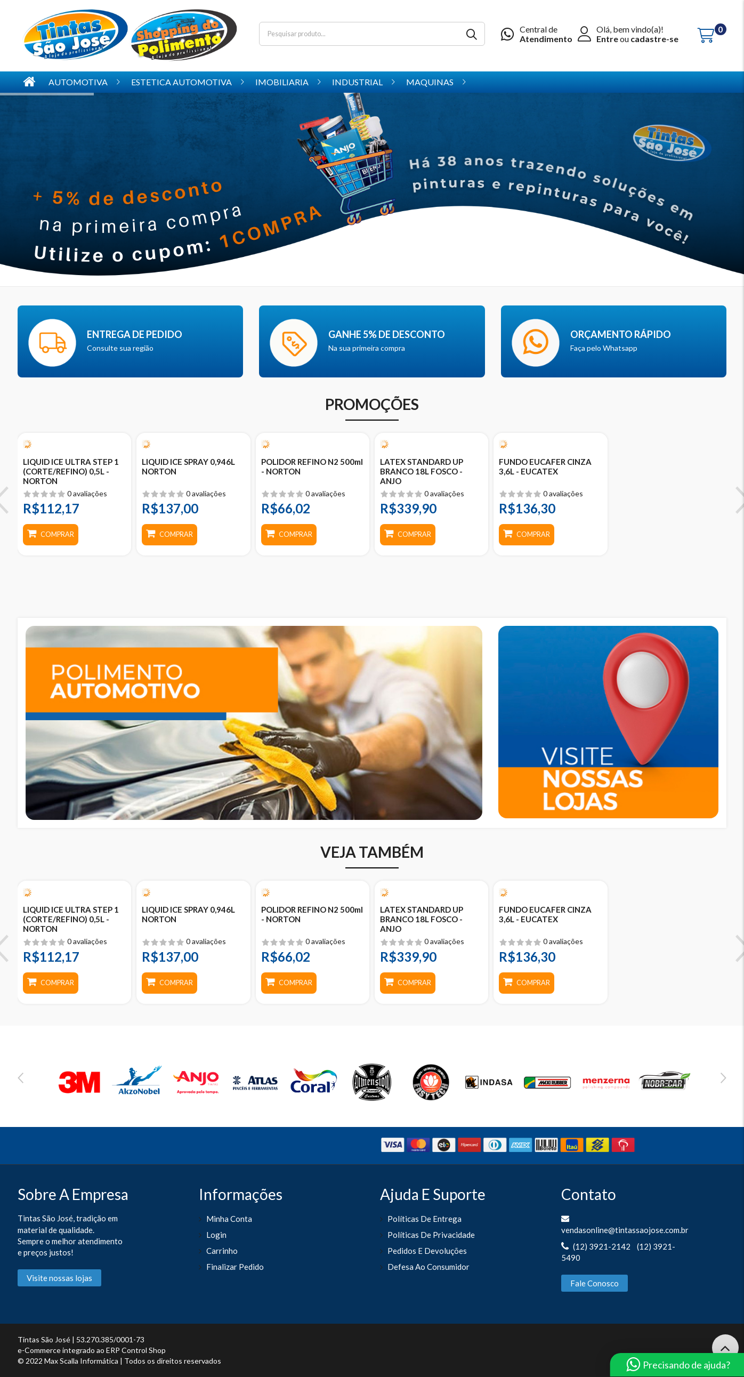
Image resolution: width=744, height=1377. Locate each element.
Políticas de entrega (424, 1218)
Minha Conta (229, 1218)
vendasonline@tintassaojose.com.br (625, 1230)
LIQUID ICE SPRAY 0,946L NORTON (188, 466)
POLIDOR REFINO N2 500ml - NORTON (312, 466)
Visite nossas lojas (59, 1278)
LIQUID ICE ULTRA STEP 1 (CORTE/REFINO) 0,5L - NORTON (71, 471)
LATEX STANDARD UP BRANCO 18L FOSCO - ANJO (421, 471)
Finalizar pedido (235, 1266)
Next (723, 1078)
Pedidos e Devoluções (427, 1250)
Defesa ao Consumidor (428, 1266)
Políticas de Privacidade (431, 1234)
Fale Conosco (594, 1283)
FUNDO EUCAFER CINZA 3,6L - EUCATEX (545, 466)
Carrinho (222, 1250)
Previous (20, 1078)
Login (216, 1234)
